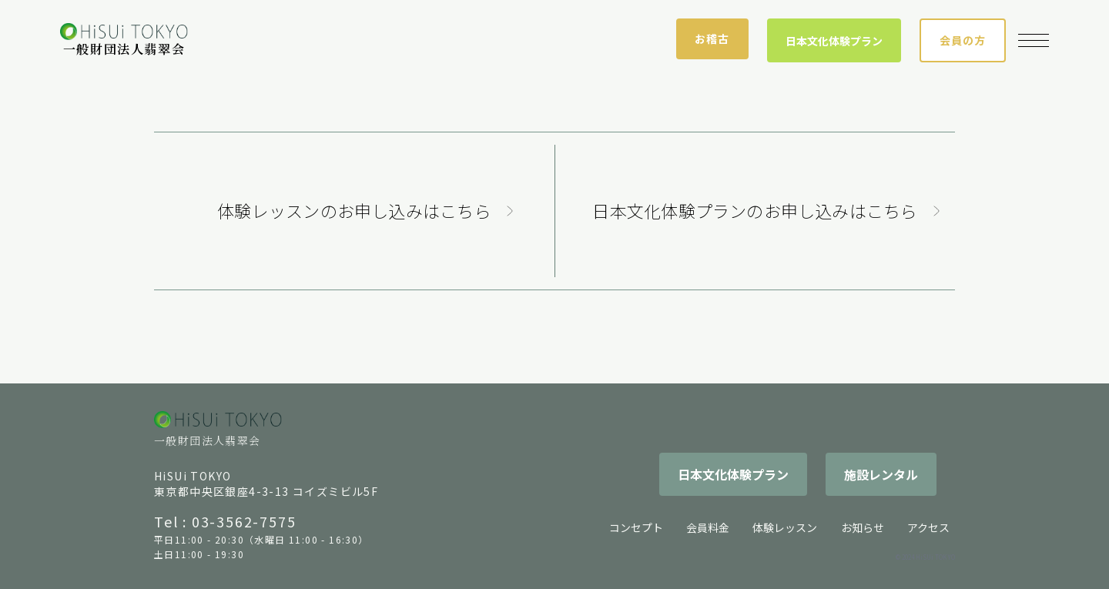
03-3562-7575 (244, 521)
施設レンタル (881, 474)
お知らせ (862, 527)
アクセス (928, 527)
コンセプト (636, 527)
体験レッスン (784, 527)
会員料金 (707, 527)
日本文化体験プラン (834, 41)
